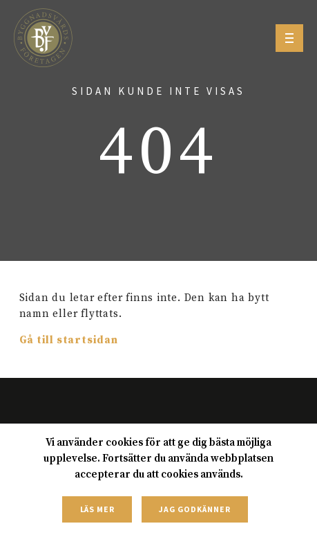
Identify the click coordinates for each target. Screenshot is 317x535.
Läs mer (97, 509)
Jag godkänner (194, 509)
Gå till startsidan (68, 340)
